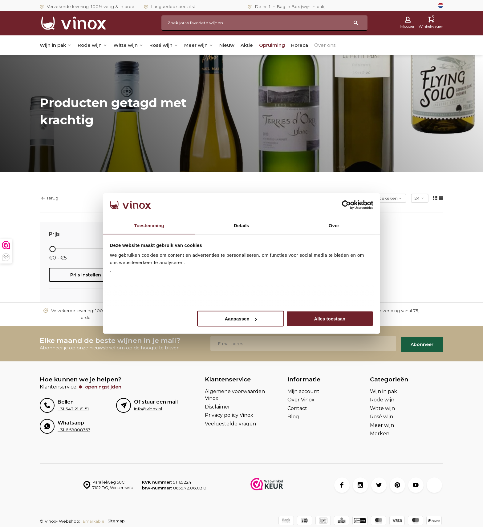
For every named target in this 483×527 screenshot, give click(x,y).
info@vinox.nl (148, 406)
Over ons (339, 45)
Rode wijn (94, 45)
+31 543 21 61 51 (73, 406)
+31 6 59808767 (74, 427)
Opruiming (283, 45)
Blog (293, 415)
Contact (297, 406)
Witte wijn (132, 45)
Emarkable (94, 519)
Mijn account (303, 389)
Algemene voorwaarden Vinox (235, 392)
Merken (379, 431)
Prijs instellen (85, 275)
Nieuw (235, 45)
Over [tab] (334, 225)
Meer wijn (205, 45)
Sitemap (117, 519)
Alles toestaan (330, 318)
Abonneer (422, 342)
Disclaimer (217, 405)
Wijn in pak (56, 45)
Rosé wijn (169, 45)
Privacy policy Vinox (229, 413)
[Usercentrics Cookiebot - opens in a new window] (346, 204)
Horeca (312, 45)
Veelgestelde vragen (230, 421)
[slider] (52, 249)
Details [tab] (241, 225)
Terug (49, 197)
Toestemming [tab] (149, 225)
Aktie (256, 45)
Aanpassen (241, 318)
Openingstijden (104, 385)
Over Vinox (301, 398)
